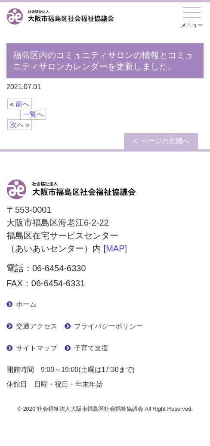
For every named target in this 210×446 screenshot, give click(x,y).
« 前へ (19, 104)
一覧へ (33, 114)
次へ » (19, 124)
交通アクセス (36, 326)
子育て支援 (91, 348)
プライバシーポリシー (108, 326)
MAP (115, 248)
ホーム (26, 304)
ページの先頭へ (165, 141)
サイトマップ (36, 348)
